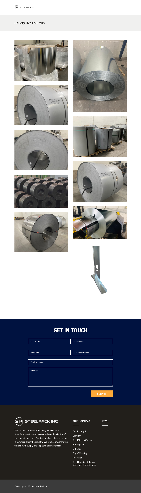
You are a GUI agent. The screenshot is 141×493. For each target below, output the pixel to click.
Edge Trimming (80, 453)
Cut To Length (79, 431)
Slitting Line (78, 444)
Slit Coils (77, 449)
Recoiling (77, 457)
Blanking (77, 435)
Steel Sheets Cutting (83, 440)
